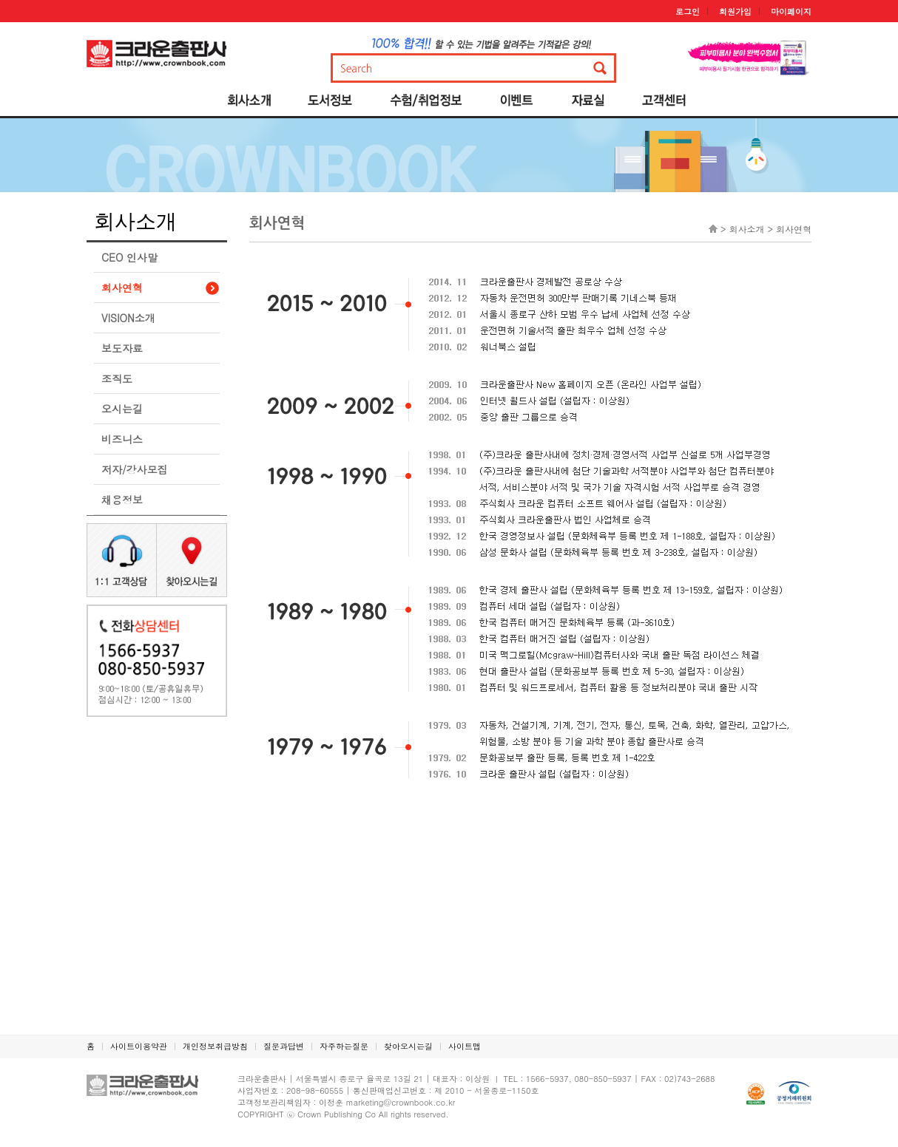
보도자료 (122, 348)
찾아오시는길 (408, 1046)
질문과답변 (283, 1046)
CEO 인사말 (129, 257)
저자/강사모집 (134, 469)
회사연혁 (122, 287)
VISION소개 (128, 317)
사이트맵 (464, 1046)
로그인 (687, 11)
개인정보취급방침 (215, 1046)
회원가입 (735, 11)
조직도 (116, 378)
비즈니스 (122, 439)
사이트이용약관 (138, 1046)
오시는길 (122, 408)
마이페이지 (791, 11)
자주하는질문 (344, 1046)
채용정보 (122, 499)
